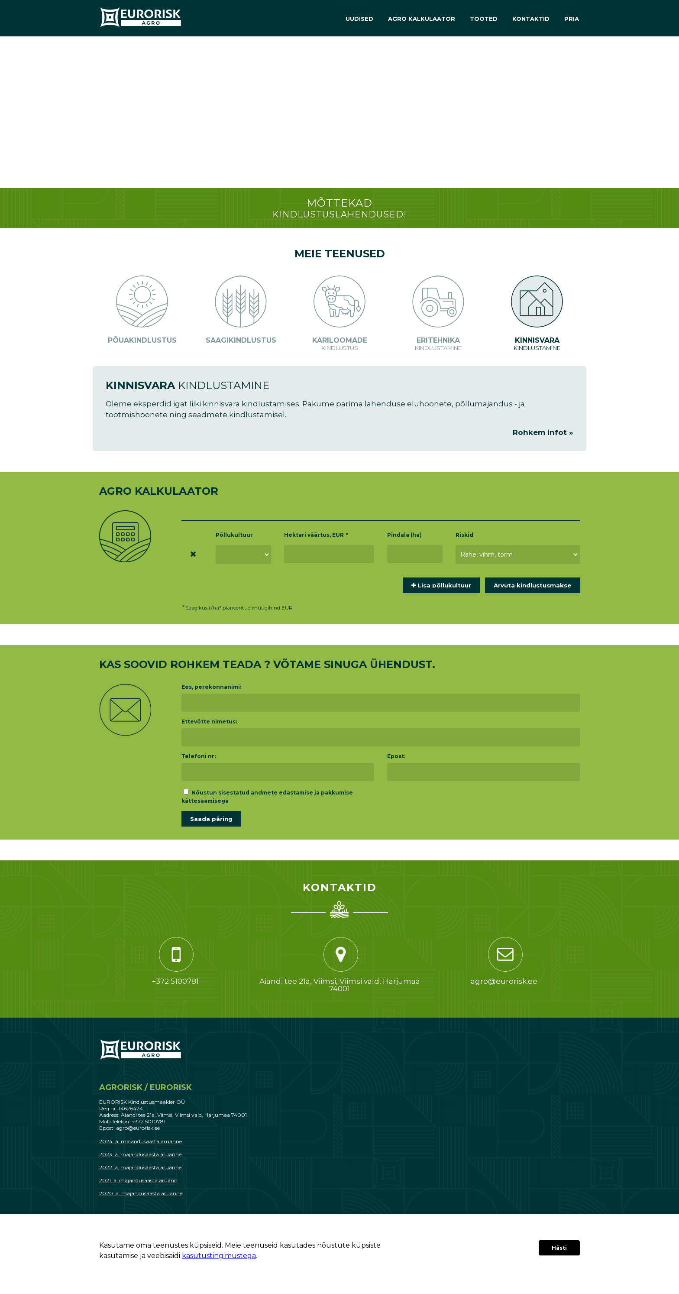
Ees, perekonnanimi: (211, 687)
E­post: (396, 756)
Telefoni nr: (198, 756)
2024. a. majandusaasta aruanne (140, 1141)
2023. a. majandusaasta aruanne (140, 1154)
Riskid (464, 535)
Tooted (484, 18)
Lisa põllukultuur (441, 585)
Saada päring (211, 818)
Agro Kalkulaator (421, 18)
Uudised (359, 18)
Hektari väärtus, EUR (315, 535)
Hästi (559, 1248)
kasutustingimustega (219, 1256)
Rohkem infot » (543, 432)
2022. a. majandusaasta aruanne (140, 1167)
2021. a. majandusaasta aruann (138, 1180)
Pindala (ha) (404, 535)
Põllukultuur (234, 535)
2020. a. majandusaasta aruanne (140, 1193)
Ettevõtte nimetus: (209, 721)
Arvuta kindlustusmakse (532, 585)
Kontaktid (531, 18)
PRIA (571, 18)
